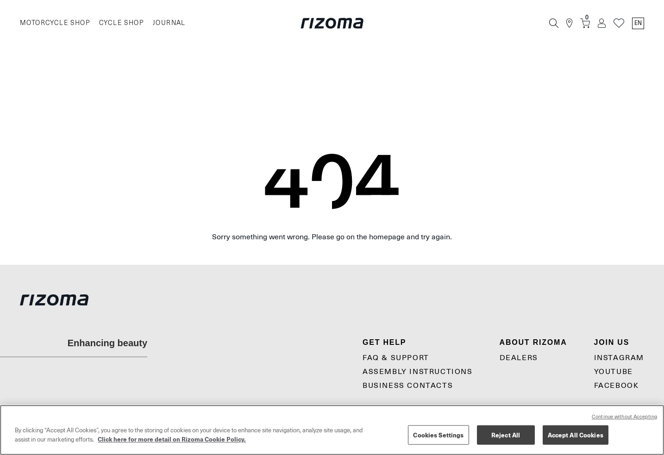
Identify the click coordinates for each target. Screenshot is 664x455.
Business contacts (408, 385)
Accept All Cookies (575, 434)
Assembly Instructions (418, 372)
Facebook (616, 385)
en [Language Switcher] (638, 23)
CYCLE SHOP (121, 23)
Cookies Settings (438, 434)
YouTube (613, 372)
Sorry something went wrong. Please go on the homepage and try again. (332, 237)
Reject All (505, 434)
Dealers (519, 358)
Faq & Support (396, 358)
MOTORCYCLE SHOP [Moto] (55, 23)
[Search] (553, 23)
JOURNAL (169, 23)
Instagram (619, 358)
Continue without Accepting (624, 417)
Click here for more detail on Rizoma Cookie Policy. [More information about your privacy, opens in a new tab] (172, 439)
